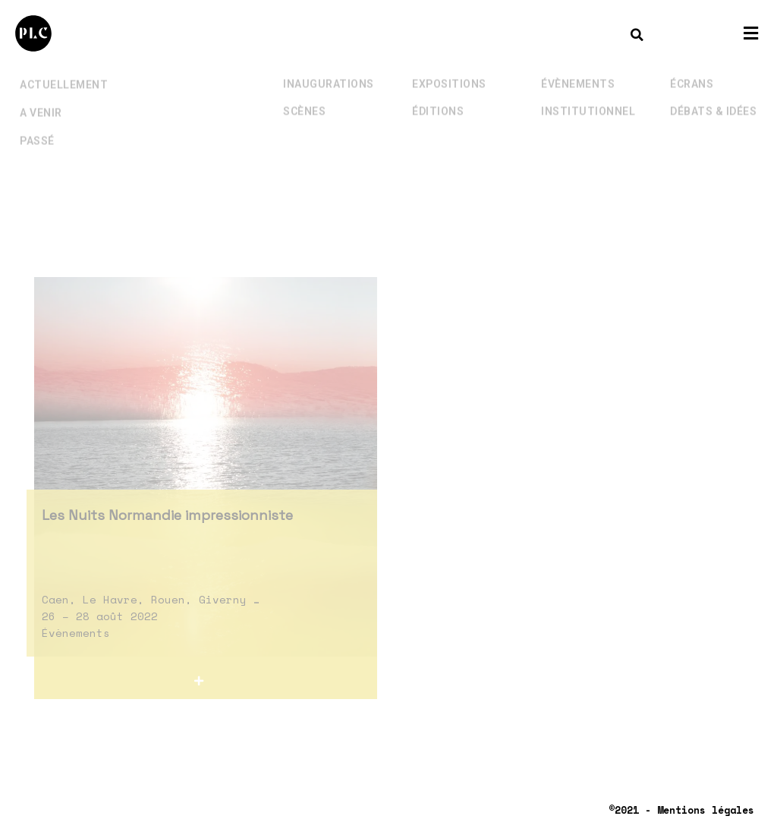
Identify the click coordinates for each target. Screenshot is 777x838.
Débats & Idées (713, 101)
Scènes (304, 101)
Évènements (578, 74)
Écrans (691, 74)
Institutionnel (588, 101)
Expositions (449, 74)
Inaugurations (328, 74)
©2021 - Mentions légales (681, 810)
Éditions (438, 101)
